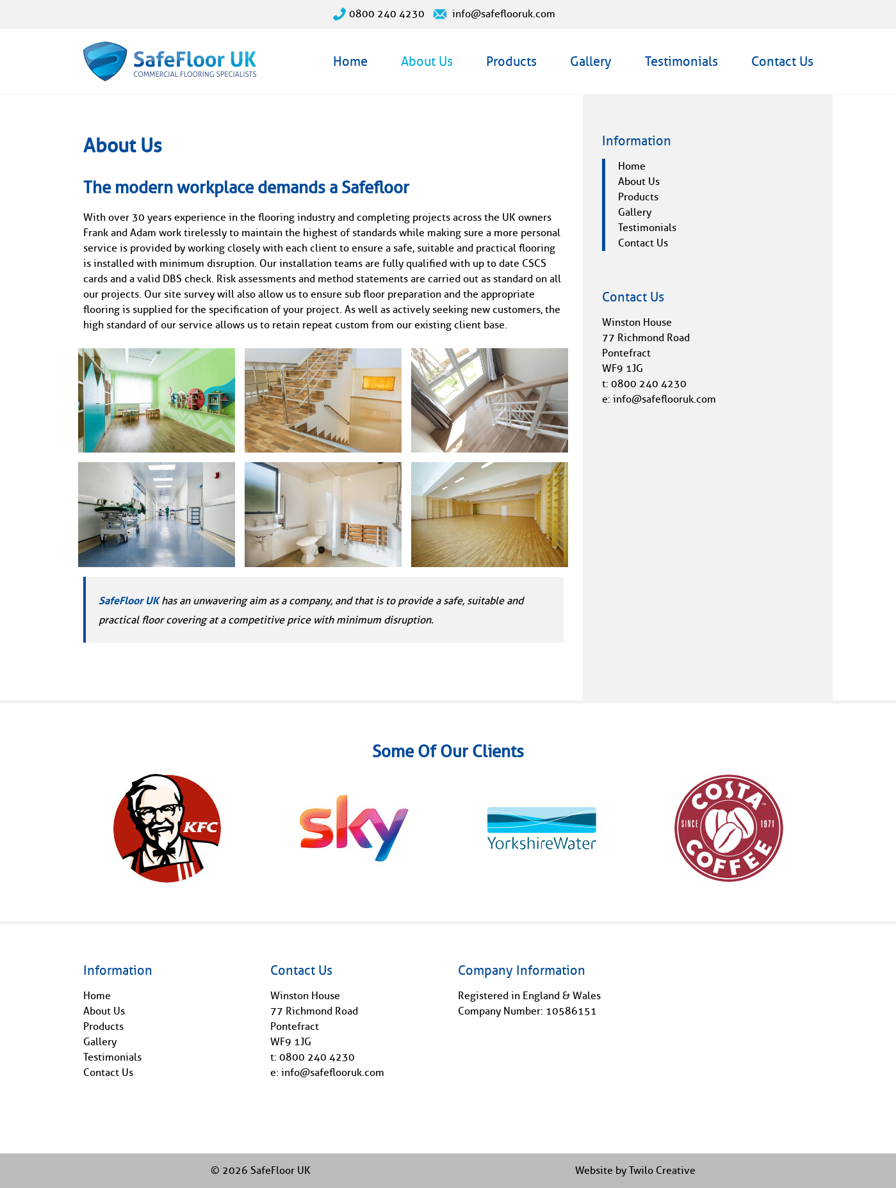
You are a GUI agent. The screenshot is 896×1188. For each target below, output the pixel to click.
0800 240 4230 (379, 14)
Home (350, 61)
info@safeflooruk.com (494, 14)
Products (511, 61)
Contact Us (782, 61)
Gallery (591, 61)
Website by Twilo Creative (635, 1170)
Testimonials (681, 61)
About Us (427, 61)
